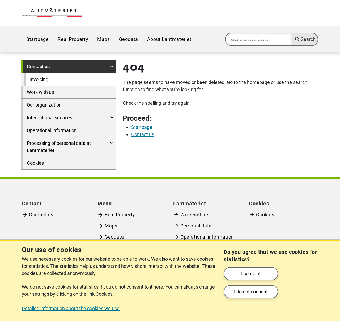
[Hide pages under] (111, 66)
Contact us (38, 66)
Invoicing (38, 79)
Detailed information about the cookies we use (71, 308)
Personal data (196, 226)
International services (49, 117)
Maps (103, 39)
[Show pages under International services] (111, 118)
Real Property (73, 39)
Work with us (40, 92)
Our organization (44, 105)
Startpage (37, 39)
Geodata (128, 39)
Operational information (52, 130)
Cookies (35, 163)
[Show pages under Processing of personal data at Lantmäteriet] (111, 146)
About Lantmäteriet (169, 39)
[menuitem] (37, 39)
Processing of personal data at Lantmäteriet (59, 146)
